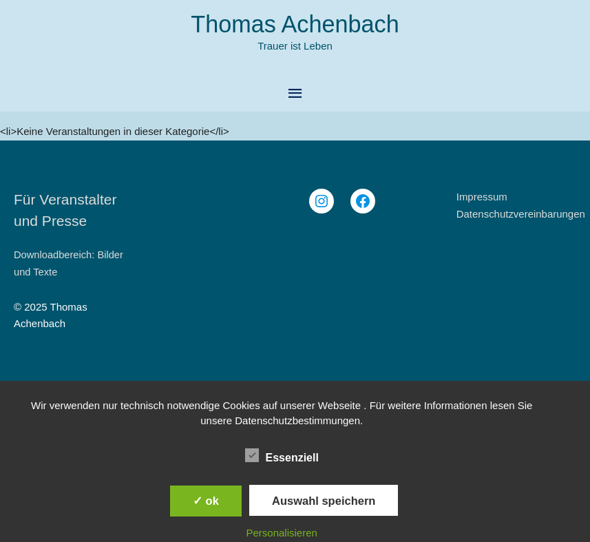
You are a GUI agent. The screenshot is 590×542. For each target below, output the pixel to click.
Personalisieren (281, 533)
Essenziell (282, 455)
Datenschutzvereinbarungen (521, 214)
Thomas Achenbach (295, 24)
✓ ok (206, 500)
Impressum (481, 196)
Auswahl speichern (323, 500)
